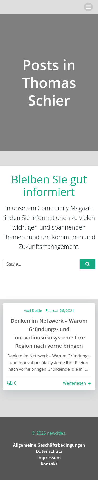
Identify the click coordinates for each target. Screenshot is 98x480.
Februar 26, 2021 (59, 310)
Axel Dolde (33, 310)
